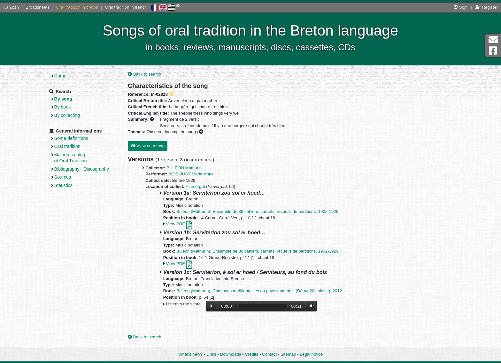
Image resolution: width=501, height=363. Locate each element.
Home (60, 75)
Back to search (144, 74)
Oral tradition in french (126, 7)
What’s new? (190, 354)
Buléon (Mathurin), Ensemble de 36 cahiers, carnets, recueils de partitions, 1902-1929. (258, 211)
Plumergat (195, 186)
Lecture (211, 306)
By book (62, 106)
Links (211, 354)
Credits (251, 354)
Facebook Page (493, 50)
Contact (269, 354)
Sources (62, 177)
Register (486, 7)
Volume (310, 306)
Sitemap (288, 354)
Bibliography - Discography (81, 169)
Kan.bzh (11, 7)
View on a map (148, 145)
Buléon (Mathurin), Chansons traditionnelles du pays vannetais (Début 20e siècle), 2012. (259, 290)
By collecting (67, 115)
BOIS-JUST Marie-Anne (191, 174)
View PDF (179, 224)
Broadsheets (38, 7)
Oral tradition (67, 146)
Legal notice (311, 354)
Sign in (463, 7)
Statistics (63, 185)
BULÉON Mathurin (184, 167)
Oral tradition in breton (77, 7)
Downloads (230, 354)
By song (63, 98)
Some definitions (71, 138)
